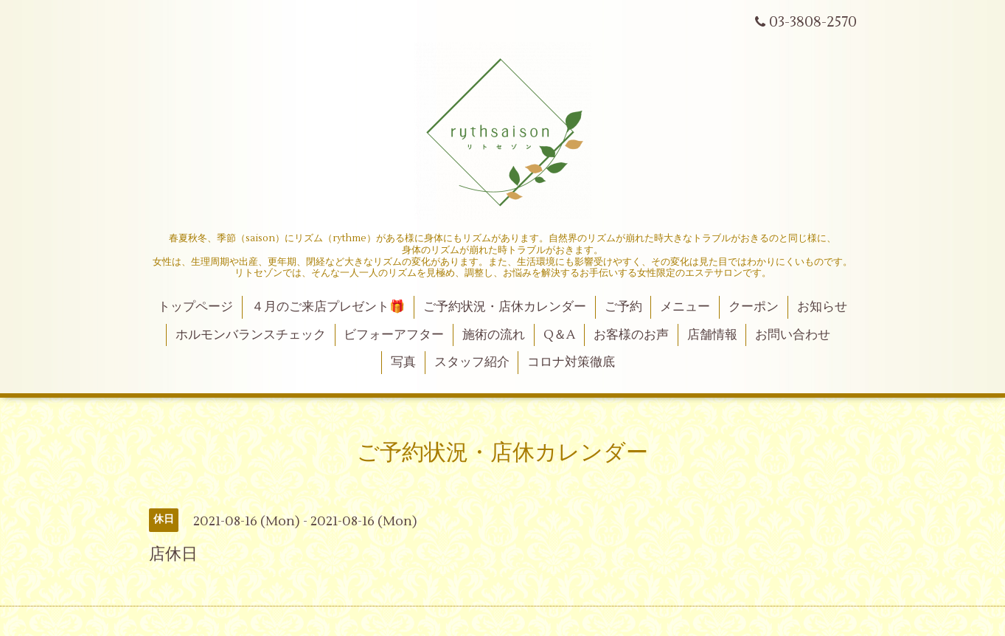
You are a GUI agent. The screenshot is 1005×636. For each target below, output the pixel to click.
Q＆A (559, 335)
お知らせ (822, 307)
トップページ (195, 307)
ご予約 (623, 307)
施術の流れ (493, 335)
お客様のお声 (631, 335)
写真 (403, 362)
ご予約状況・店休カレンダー (504, 307)
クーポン (753, 307)
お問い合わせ (792, 335)
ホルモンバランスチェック (250, 335)
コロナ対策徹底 (571, 362)
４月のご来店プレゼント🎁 (328, 307)
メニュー (685, 307)
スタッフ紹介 (472, 362)
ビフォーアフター (394, 335)
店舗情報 (712, 335)
